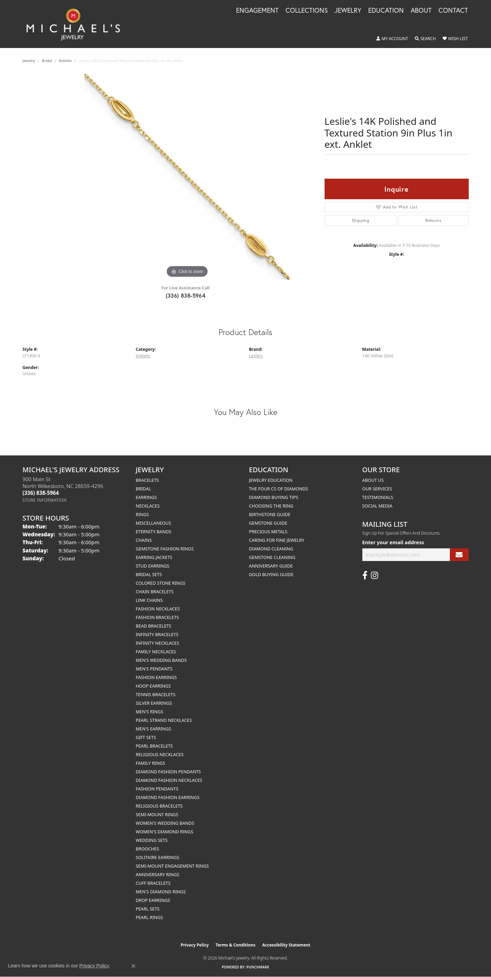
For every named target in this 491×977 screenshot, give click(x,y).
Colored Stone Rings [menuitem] (160, 583)
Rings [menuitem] (142, 514)
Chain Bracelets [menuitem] (155, 591)
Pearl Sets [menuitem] (148, 909)
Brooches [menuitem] (147, 849)
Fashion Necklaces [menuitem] (158, 609)
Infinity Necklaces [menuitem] (157, 643)
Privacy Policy (195, 945)
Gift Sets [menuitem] (146, 737)
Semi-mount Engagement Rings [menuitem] (172, 866)
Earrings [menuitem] (146, 497)
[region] (187, 176)
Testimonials (377, 497)
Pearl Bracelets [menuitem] (154, 746)
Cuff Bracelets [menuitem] (153, 883)
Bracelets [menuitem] (147, 480)
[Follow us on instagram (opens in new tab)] (374, 575)
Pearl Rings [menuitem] (149, 917)
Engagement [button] (257, 10)
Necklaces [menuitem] (148, 506)
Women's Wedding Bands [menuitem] (165, 823)
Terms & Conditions (235, 945)
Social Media (377, 506)
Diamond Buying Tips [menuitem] (274, 497)
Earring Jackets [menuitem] (154, 557)
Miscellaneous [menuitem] (153, 523)
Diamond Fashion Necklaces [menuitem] (169, 780)
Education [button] (386, 10)
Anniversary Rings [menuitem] (157, 874)
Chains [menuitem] (144, 540)
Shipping (360, 220)
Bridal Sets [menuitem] (149, 574)
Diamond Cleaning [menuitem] (271, 549)
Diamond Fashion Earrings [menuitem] (168, 797)
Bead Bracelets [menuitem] (154, 626)
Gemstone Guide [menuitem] (268, 523)
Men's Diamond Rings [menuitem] (161, 892)
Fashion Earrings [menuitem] (156, 677)
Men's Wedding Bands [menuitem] (161, 660)
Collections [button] (306, 10)
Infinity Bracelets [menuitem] (157, 634)
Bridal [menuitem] (143, 489)
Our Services (377, 489)
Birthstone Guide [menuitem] (270, 514)
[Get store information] (45, 500)
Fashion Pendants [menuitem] (157, 789)
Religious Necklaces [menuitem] (160, 754)
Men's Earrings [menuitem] (153, 729)
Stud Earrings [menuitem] (152, 566)
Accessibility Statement (286, 945)
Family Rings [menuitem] (150, 763)
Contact (453, 10)
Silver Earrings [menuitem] (154, 703)
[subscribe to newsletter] (459, 554)
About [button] (421, 10)
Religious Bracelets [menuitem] (159, 806)
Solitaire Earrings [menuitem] (157, 857)
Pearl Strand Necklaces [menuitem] (164, 720)
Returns (433, 220)
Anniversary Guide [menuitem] (271, 566)
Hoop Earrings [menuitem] (153, 686)
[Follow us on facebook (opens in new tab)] (364, 575)
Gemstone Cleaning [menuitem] (272, 557)
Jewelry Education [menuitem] (271, 480)
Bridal (47, 60)
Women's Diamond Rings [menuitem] (165, 832)
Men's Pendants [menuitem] (154, 669)
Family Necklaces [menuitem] (156, 651)
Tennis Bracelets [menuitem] (156, 694)
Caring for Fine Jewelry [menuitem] (277, 540)
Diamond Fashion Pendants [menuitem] (168, 772)
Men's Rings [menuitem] (149, 711)
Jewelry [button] (348, 10)
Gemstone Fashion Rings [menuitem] (165, 549)
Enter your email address (393, 542)
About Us (373, 480)
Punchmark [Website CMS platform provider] (257, 967)
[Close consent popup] (133, 966)
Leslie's (256, 356)
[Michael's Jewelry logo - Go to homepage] (76, 24)
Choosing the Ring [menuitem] (271, 506)
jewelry (29, 60)
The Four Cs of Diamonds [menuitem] (278, 489)
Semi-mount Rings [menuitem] (157, 814)
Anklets (65, 60)
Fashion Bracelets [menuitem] (157, 617)
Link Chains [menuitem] (149, 600)
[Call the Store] (41, 492)
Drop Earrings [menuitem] (153, 900)
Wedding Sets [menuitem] (152, 840)
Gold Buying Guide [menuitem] (271, 574)
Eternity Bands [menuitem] (154, 531)
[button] (392, 39)
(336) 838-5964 (186, 295)
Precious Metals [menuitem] (268, 531)
